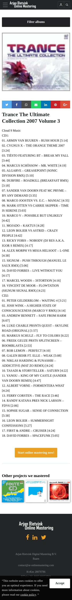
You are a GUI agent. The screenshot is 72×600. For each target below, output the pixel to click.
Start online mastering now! (36, 452)
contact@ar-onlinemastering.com (36, 565)
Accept (59, 583)
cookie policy (28, 594)
